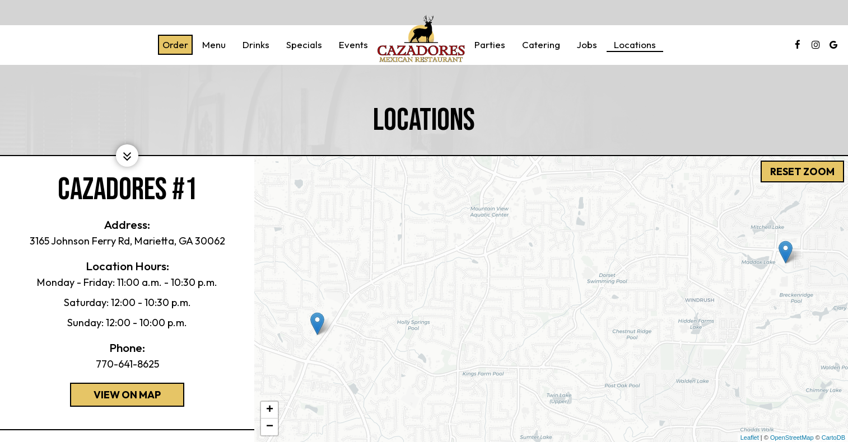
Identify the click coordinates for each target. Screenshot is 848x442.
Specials (304, 44)
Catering (541, 44)
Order (175, 44)
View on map (115, 397)
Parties (489, 44)
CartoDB (833, 437)
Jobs (587, 44)
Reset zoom (802, 170)
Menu (214, 44)
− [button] (269, 427)
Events (353, 44)
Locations (635, 44)
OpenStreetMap (792, 437)
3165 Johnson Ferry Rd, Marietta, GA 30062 (127, 240)
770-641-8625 (127, 364)
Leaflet (749, 437)
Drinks (256, 44)
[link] (421, 39)
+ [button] (269, 410)
